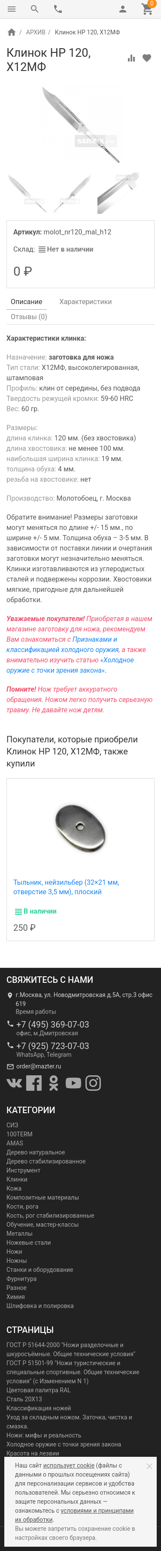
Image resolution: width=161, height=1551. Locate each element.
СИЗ (12, 1125)
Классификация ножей (38, 1408)
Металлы (19, 1233)
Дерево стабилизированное (45, 1161)
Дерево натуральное (35, 1152)
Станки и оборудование (39, 1269)
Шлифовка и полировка (40, 1305)
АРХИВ (36, 32)
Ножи (14, 1251)
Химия (15, 1296)
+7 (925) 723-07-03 (52, 1046)
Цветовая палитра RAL (38, 1390)
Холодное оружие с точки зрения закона (63, 1444)
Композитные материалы (42, 1197)
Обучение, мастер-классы (42, 1224)
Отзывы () (29, 317)
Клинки (16, 1179)
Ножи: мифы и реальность (43, 1435)
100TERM (19, 1134)
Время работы (36, 1011)
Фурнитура (21, 1278)
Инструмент (23, 1170)
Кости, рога (22, 1206)
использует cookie (68, 1465)
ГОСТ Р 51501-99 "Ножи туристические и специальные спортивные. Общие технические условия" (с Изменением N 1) (72, 1372)
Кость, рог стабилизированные (50, 1215)
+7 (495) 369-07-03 (52, 1024)
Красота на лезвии (32, 1453)
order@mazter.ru (38, 1066)
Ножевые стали (28, 1242)
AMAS (14, 1143)
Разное (16, 1287)
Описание (27, 302)
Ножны (16, 1260)
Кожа (13, 1188)
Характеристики (86, 302)
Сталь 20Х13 (24, 1399)
